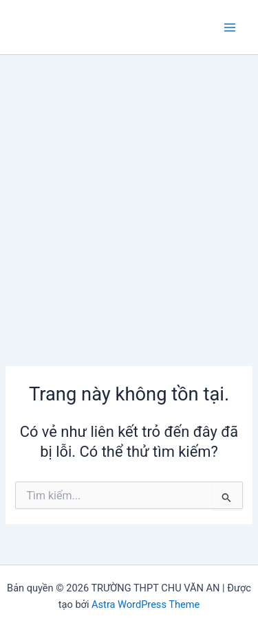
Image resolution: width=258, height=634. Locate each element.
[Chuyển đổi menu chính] (229, 27)
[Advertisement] (129, 190)
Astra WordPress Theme (146, 604)
